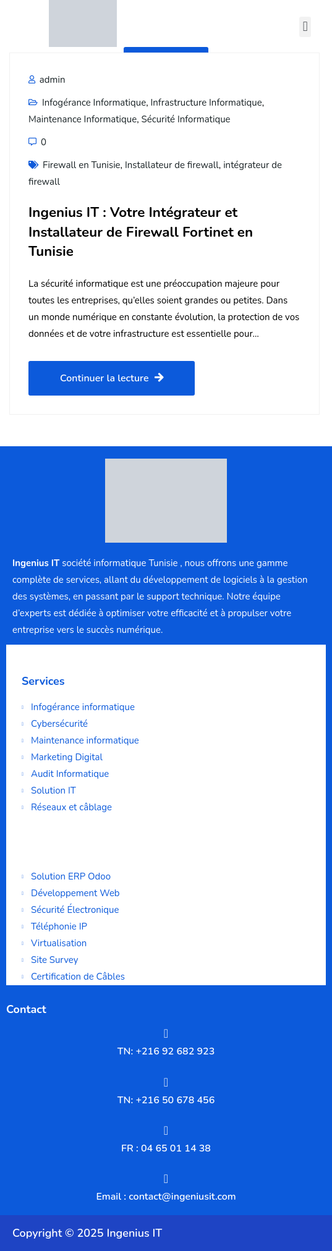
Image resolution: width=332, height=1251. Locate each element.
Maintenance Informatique (82, 119)
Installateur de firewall (172, 165)
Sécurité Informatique (185, 119)
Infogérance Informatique (94, 102)
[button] (305, 27)
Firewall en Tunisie (82, 165)
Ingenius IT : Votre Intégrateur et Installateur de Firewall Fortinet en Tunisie (140, 232)
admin (46, 80)
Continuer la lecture (111, 378)
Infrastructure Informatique (206, 102)
